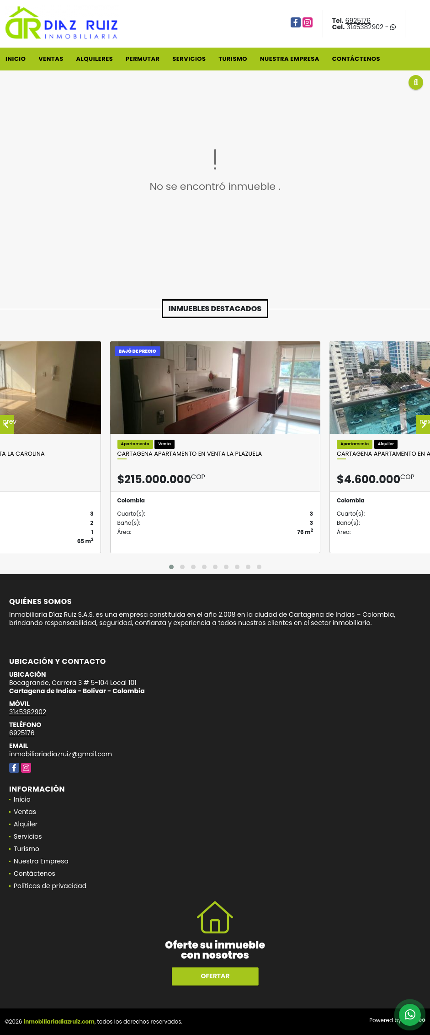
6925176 (358, 20)
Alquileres (94, 58)
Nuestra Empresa (289, 58)
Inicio (15, 58)
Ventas (51, 58)
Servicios (189, 58)
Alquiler (25, 824)
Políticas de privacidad (50, 885)
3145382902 (364, 27)
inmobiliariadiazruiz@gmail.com (60, 754)
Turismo (232, 58)
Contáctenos (356, 58)
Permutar (142, 58)
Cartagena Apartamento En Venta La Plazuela (189, 454)
